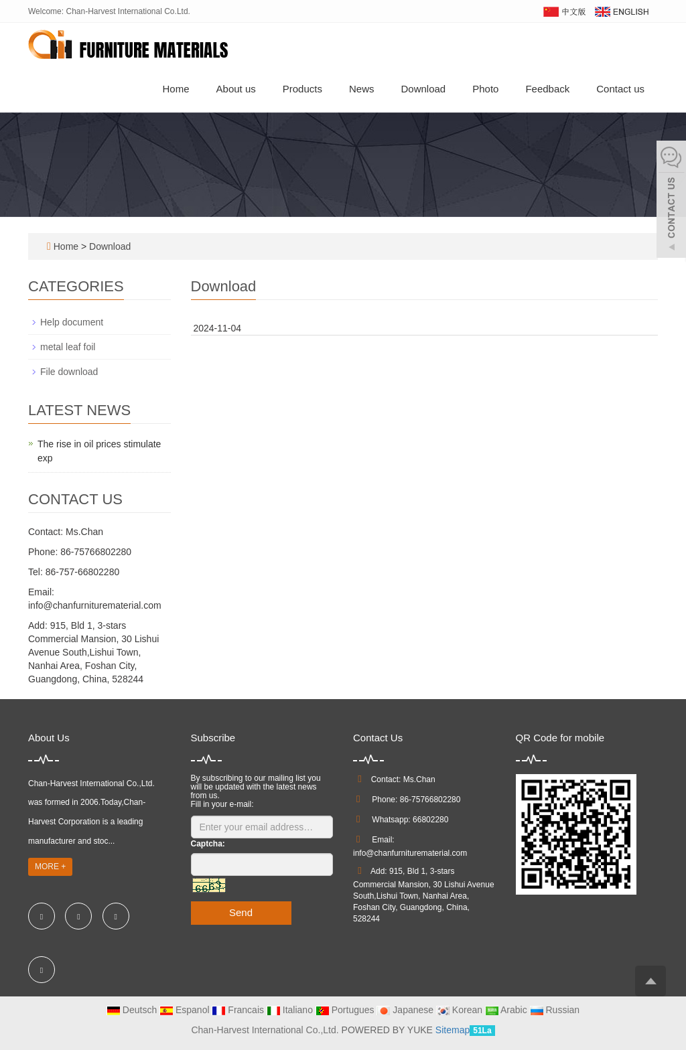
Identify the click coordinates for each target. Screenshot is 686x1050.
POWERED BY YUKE (388, 1030)
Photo (485, 88)
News (361, 88)
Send (241, 912)
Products (302, 88)
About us (236, 88)
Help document (71, 322)
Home (176, 88)
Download (423, 88)
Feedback (547, 88)
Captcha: (208, 843)
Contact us (620, 88)
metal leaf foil (67, 347)
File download (69, 371)
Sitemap (452, 1030)
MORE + (50, 866)
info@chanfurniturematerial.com (410, 853)
